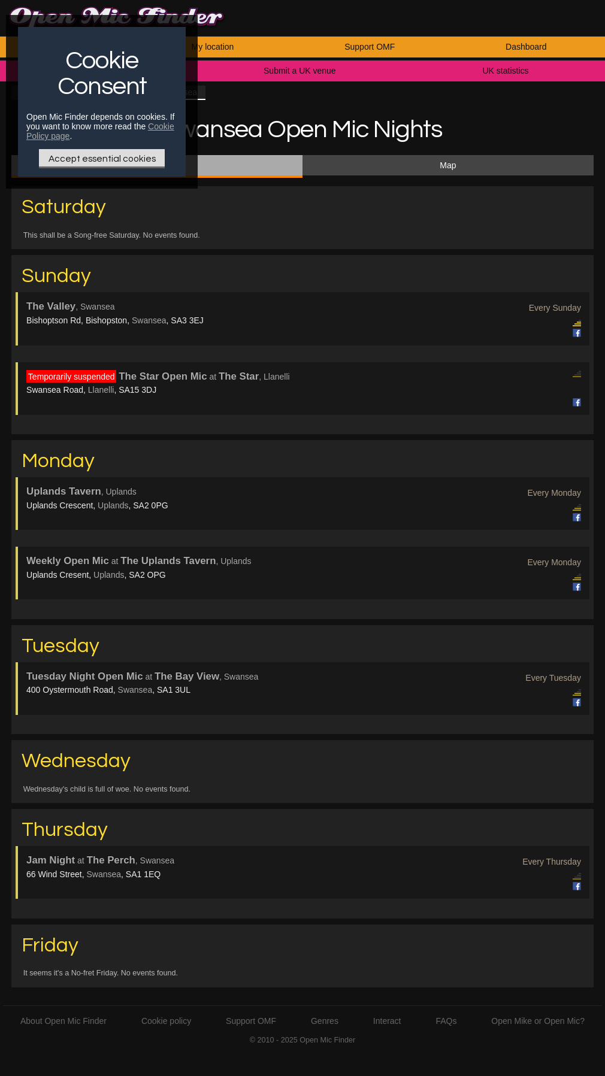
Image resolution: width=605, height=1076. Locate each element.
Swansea (149, 320)
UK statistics (505, 70)
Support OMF (369, 46)
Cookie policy (166, 1021)
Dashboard (526, 46)
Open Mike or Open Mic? (538, 1021)
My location (213, 46)
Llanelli (101, 390)
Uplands (113, 505)
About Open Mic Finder (63, 1021)
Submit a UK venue (300, 70)
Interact (387, 1021)
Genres (324, 1021)
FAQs (445, 1021)
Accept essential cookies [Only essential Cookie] (102, 158)
